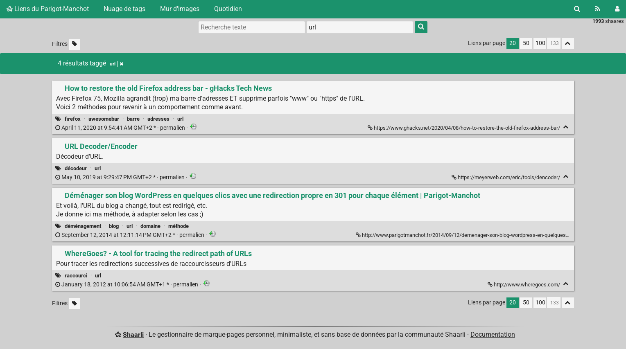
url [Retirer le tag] (116, 64)
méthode (178, 226)
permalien (120, 127)
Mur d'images (179, 9)
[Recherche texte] (252, 27)
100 (540, 43)
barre (133, 119)
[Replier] (566, 127)
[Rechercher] (577, 9)
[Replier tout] (568, 43)
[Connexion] (617, 9)
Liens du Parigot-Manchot (48, 9)
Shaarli (133, 334)
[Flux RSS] (597, 9)
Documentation (492, 334)
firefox (73, 119)
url (180, 119)
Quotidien (228, 9)
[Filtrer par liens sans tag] (74, 44)
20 (512, 43)
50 (526, 43)
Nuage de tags (124, 9)
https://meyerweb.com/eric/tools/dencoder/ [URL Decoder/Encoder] (506, 177)
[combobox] (360, 27)
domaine (150, 226)
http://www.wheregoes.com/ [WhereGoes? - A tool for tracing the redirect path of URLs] (524, 284)
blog (114, 226)
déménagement (83, 226)
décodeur (76, 168)
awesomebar (103, 119)
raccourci (76, 275)
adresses (158, 119)
